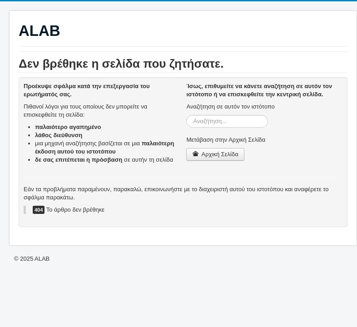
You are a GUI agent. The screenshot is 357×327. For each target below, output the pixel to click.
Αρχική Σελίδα (215, 154)
